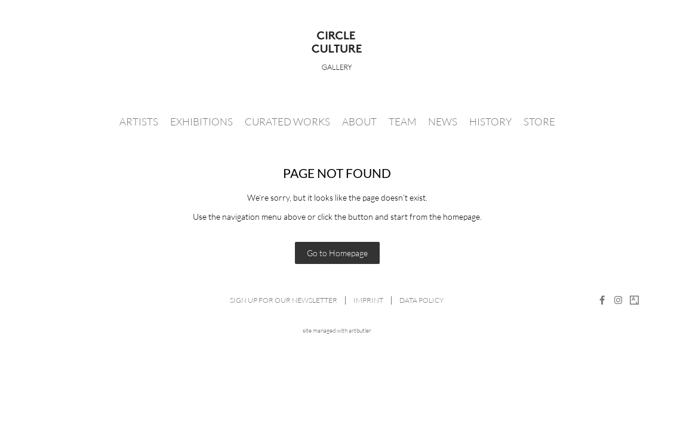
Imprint (368, 300)
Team (402, 121)
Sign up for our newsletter (283, 300)
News (442, 121)
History (490, 121)
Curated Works (287, 121)
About (359, 121)
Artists (138, 121)
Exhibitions (201, 121)
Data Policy (421, 300)
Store (539, 121)
